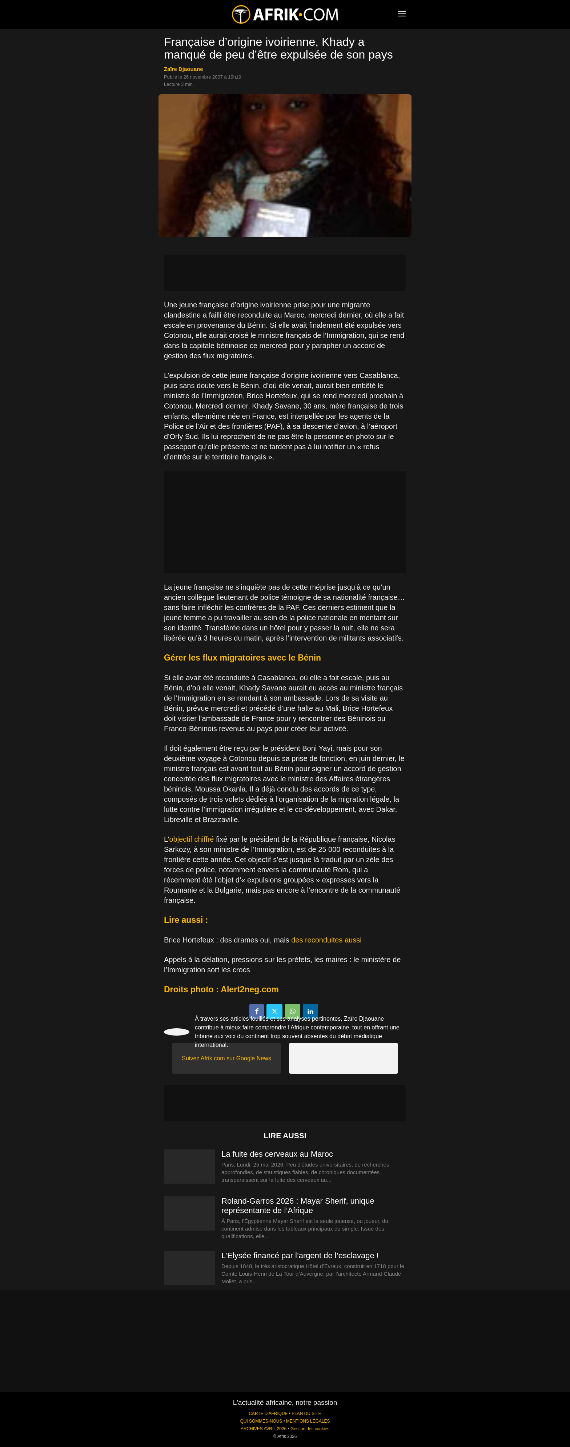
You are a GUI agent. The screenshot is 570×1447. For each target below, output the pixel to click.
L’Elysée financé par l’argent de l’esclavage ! (301, 1255)
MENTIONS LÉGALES (308, 1421)
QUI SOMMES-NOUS (261, 1421)
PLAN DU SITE (306, 1413)
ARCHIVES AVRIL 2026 (263, 1428)
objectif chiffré (191, 839)
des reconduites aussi (326, 940)
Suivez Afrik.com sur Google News (226, 1058)
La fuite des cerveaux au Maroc (277, 1154)
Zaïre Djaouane (183, 69)
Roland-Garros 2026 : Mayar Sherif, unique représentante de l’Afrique (297, 1205)
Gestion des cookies (309, 1428)
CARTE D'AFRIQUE (268, 1413)
